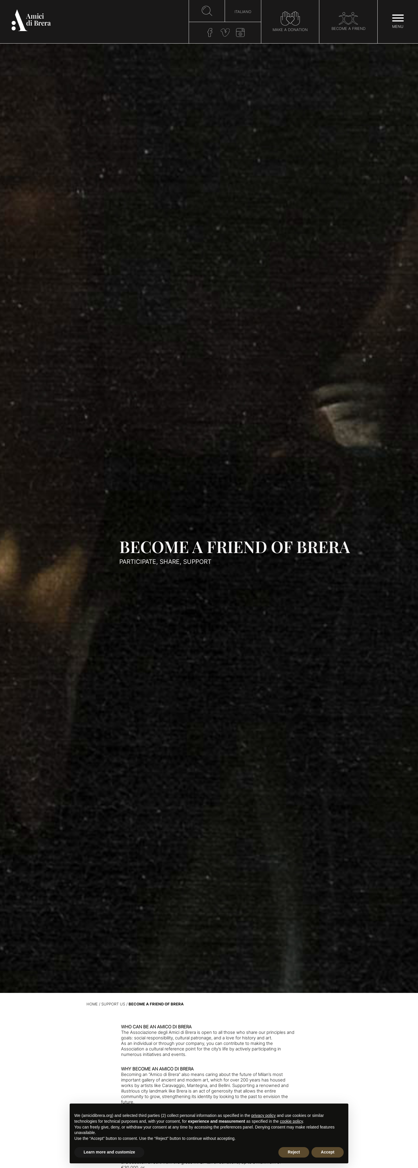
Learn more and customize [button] (109, 1152)
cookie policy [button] (291, 1121)
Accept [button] (327, 1152)
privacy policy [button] (263, 1115)
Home (92, 1004)
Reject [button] (294, 1152)
